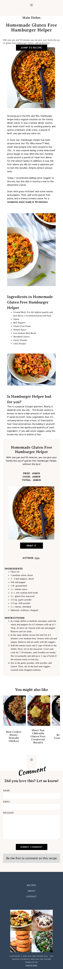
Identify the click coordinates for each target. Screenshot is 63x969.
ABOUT (31, 891)
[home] (31, 11)
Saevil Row (31, 965)
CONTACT (31, 896)
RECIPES (31, 885)
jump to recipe (31, 47)
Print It (31, 545)
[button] (31, 5)
